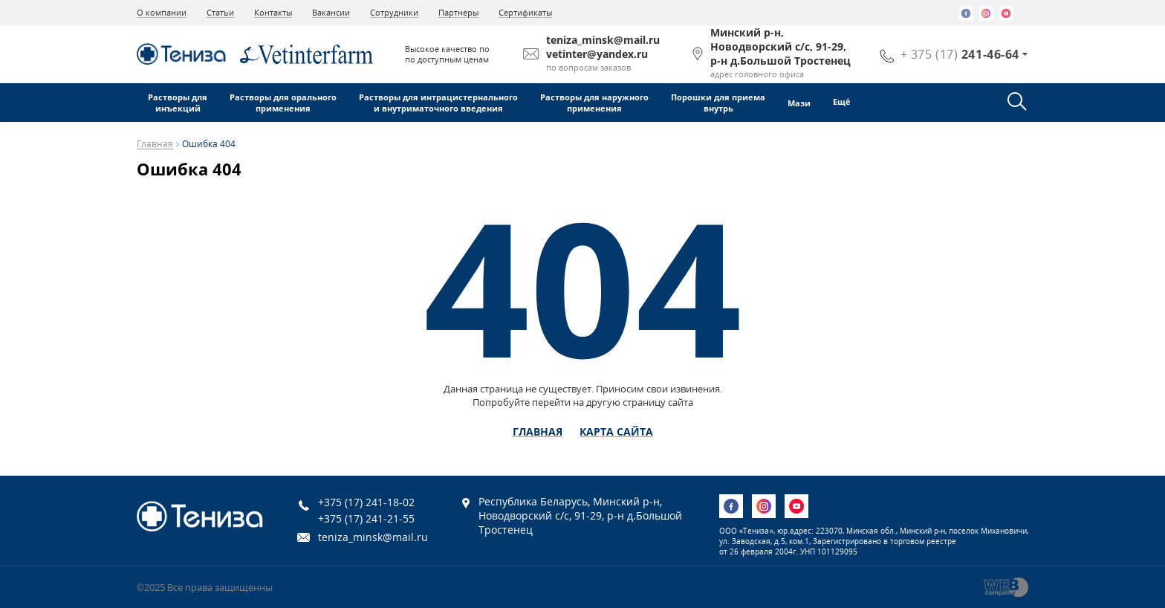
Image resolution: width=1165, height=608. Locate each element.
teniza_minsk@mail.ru (373, 537)
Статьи (220, 12)
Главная (155, 144)
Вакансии (331, 12)
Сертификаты (525, 12)
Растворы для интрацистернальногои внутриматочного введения (438, 102)
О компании (161, 12)
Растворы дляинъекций (177, 102)
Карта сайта (616, 432)
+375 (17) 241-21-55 (366, 518)
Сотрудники (394, 12)
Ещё (843, 101)
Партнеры (458, 12)
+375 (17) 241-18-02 (366, 502)
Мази (799, 103)
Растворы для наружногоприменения (594, 102)
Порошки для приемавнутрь (718, 102)
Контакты (273, 12)
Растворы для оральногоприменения (283, 102)
